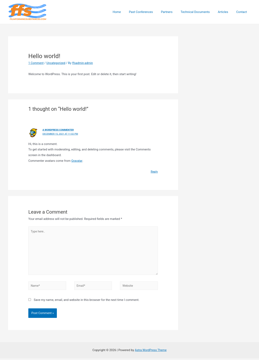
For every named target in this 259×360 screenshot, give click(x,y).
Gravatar (77, 160)
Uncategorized (56, 63)
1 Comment (36, 63)
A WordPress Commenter (58, 129)
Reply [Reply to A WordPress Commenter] (154, 171)
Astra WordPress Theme (150, 352)
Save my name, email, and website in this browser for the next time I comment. (86, 301)
